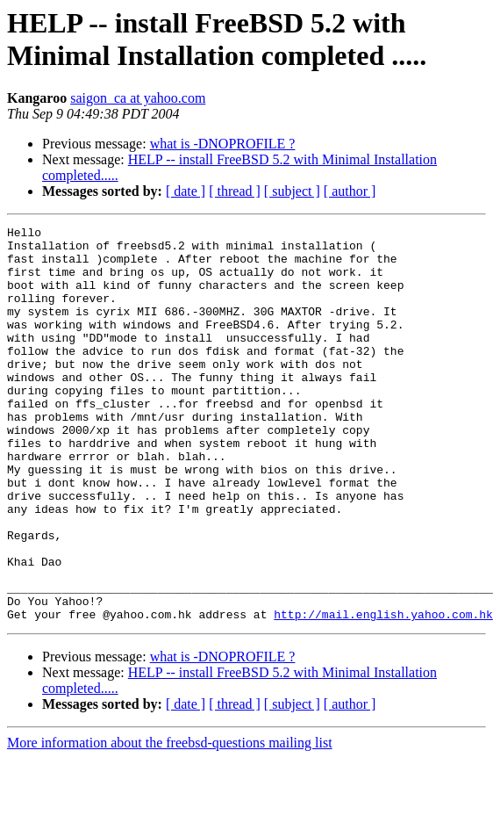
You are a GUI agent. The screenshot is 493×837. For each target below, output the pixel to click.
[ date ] (185, 191)
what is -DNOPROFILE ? (223, 143)
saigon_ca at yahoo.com (137, 97)
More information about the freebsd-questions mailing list (169, 821)
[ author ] (350, 191)
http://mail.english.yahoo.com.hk (383, 693)
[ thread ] (235, 191)
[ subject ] (292, 191)
